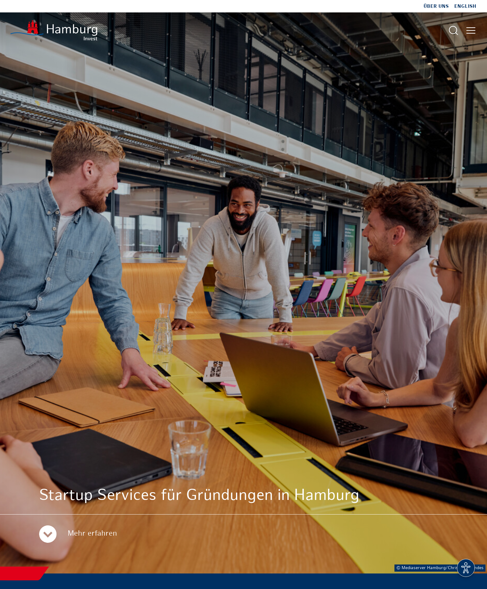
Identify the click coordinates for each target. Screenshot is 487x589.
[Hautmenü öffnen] (470, 30)
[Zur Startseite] (54, 30)
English (465, 6)
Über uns (436, 6)
